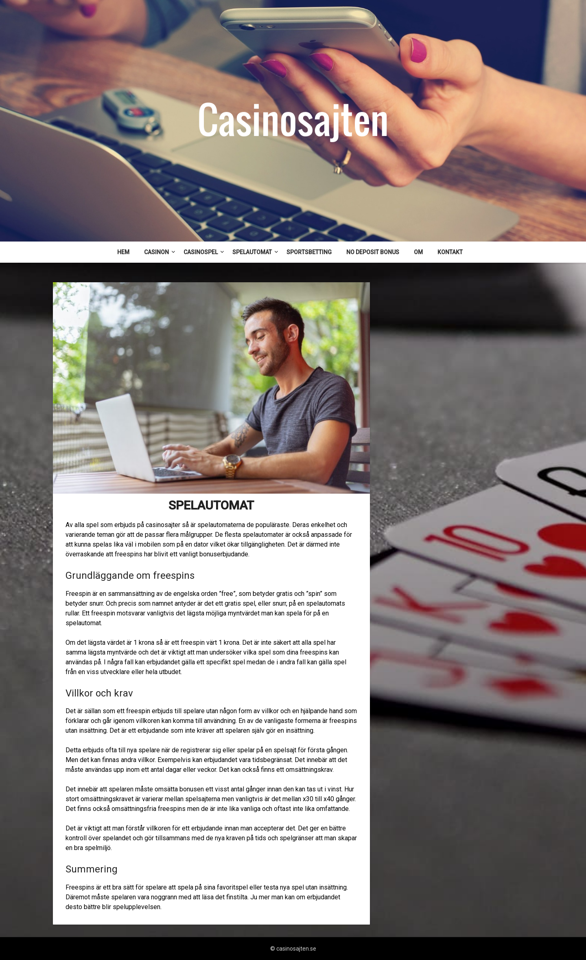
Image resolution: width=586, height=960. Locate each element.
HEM (123, 252)
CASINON (156, 252)
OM (418, 252)
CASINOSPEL (201, 252)
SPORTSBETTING (309, 252)
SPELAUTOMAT (252, 252)
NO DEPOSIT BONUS (372, 252)
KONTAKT (450, 252)
